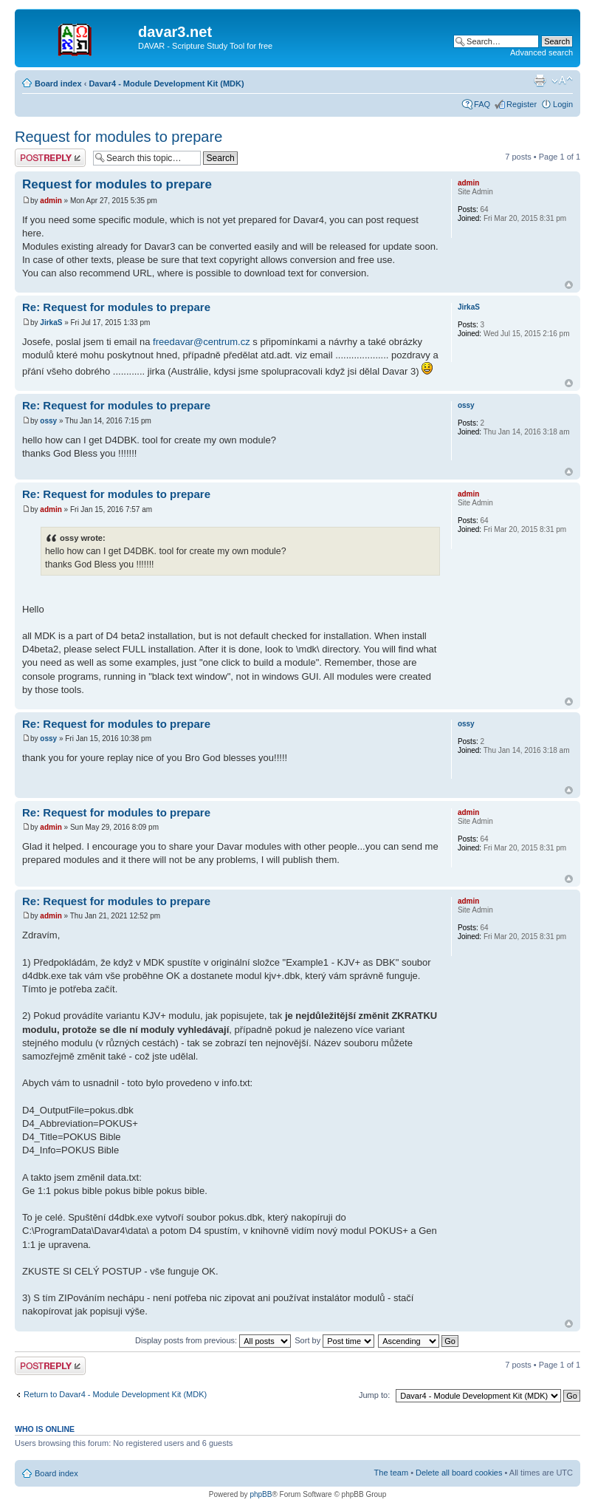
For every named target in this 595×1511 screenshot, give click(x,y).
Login (563, 104)
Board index (58, 83)
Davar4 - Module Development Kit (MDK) (166, 83)
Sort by (334, 1340)
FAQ (482, 104)
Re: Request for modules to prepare (116, 307)
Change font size (562, 80)
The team (391, 1472)
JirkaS (51, 322)
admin (50, 201)
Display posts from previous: (213, 1340)
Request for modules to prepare (118, 137)
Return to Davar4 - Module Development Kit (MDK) (115, 1394)
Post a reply (50, 158)
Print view (540, 80)
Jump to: (374, 1395)
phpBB (261, 1494)
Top (569, 285)
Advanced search (541, 52)
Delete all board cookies (459, 1472)
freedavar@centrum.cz (201, 341)
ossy (48, 421)
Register (521, 104)
